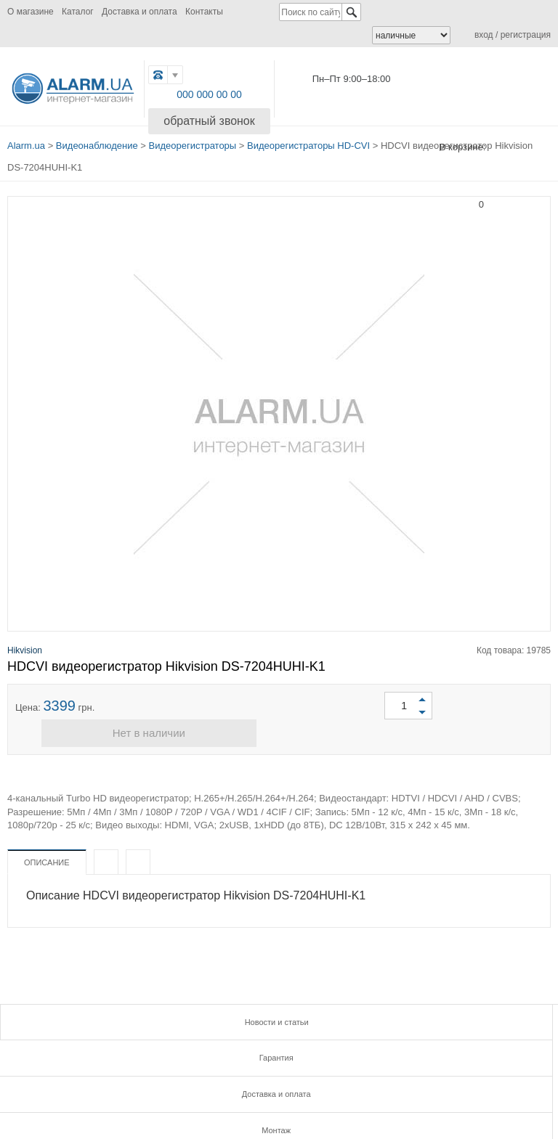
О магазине (30, 12)
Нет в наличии (279, 726)
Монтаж (93, 1041)
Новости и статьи (93, 1012)
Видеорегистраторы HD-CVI (308, 139)
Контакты (204, 12)
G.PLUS (209, 1089)
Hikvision (24, 637)
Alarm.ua (26, 139)
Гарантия (279, 1012)
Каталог (78, 12)
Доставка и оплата (139, 12)
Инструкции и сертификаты (278, 1041)
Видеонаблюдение (97, 139)
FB (177, 1089)
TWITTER (241, 1089)
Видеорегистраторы (193, 139)
